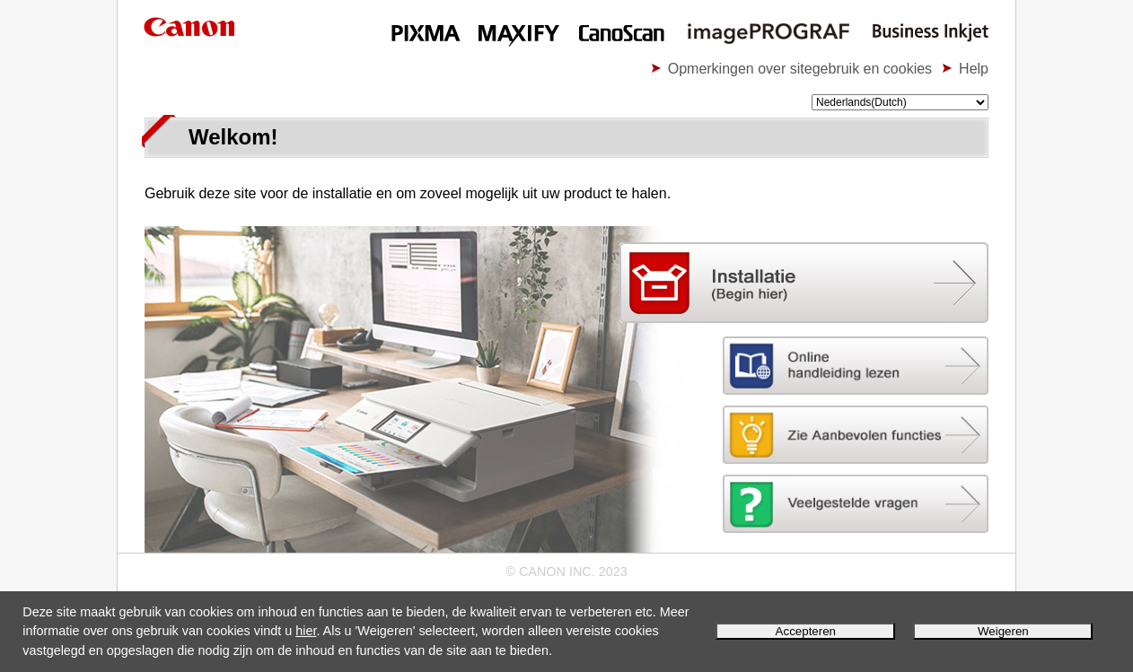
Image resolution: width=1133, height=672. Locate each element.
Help (973, 68)
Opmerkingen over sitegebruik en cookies (800, 68)
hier (305, 631)
